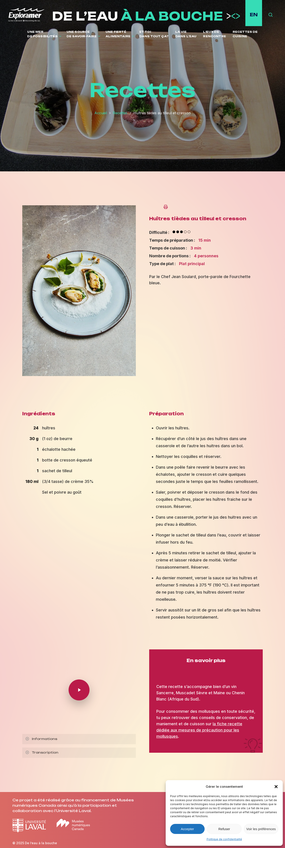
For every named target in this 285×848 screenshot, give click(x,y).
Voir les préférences (261, 829)
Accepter (187, 829)
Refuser (224, 829)
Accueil (100, 113)
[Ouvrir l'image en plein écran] (79, 378)
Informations (41, 739)
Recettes (120, 113)
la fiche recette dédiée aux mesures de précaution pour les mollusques (199, 730)
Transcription (41, 752)
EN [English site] (254, 14)
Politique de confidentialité (224, 839)
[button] (276, 786)
